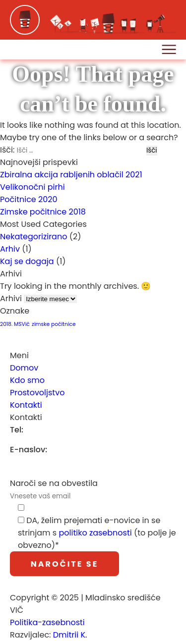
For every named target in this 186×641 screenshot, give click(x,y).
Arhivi (11, 298)
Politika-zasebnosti (47, 622)
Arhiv (10, 249)
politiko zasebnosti (95, 532)
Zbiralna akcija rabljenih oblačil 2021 (71, 174)
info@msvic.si (79, 449)
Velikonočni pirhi (32, 187)
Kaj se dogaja (27, 261)
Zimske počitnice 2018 (43, 211)
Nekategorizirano (33, 236)
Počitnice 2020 (29, 199)
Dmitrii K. (70, 635)
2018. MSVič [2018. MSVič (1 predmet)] (15, 324)
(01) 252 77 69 (55, 429)
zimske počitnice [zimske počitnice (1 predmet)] (53, 324)
